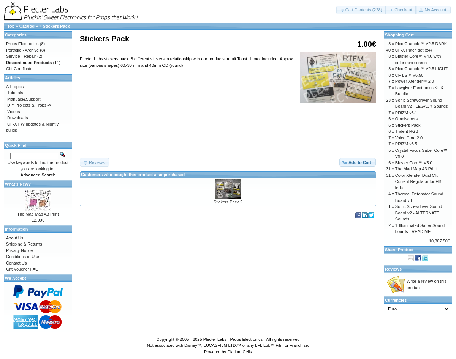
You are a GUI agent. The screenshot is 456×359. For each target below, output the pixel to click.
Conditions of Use (22, 256)
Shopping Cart (399, 35)
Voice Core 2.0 (409, 137)
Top (10, 26)
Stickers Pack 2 (228, 202)
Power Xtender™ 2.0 (414, 81)
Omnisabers (406, 119)
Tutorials (15, 92)
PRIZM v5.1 (406, 112)
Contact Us (16, 263)
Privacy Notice (19, 250)
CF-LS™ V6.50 (409, 75)
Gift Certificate (19, 68)
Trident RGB (406, 131)
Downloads (17, 117)
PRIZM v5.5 (406, 144)
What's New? (18, 184)
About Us (14, 238)
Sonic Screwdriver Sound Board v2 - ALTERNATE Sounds (418, 212)
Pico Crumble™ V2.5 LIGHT (421, 68)
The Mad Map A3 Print (38, 214)
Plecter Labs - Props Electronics (233, 339)
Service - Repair (21, 56)
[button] (361, 10)
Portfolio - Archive (22, 50)
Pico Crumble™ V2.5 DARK (421, 43)
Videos (13, 111)
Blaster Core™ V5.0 (413, 163)
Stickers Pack (56, 26)
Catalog (27, 26)
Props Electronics (22, 43)
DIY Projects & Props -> (29, 105)
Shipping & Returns (24, 244)
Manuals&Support (23, 99)
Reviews (393, 269)
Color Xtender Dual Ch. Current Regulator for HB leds (418, 181)
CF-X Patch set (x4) (413, 50)
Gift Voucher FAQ (22, 269)
